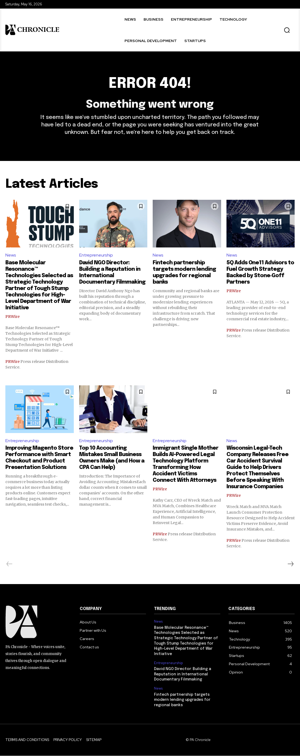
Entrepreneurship (96, 255)
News (10, 255)
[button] (287, 30)
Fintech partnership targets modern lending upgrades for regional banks (182, 700)
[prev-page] (9, 565)
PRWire (12, 316)
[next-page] (290, 565)
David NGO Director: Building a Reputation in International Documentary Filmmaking (182, 674)
